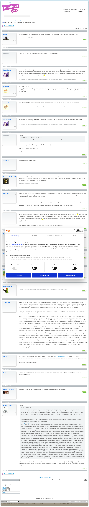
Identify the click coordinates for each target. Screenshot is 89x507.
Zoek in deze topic (83, 28)
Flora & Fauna (23, 20)
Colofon (56, 503)
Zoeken (27, 15)
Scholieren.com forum (9, 20)
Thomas (6, 160)
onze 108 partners (17, 244)
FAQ (12, 15)
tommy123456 (8, 405)
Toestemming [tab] (15, 235)
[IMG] (3, 489)
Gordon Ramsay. (8, 389)
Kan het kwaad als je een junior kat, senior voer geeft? (20, 22)
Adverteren (29, 503)
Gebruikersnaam (66, 9)
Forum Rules (5, 492)
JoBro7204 (6, 302)
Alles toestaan (70, 275)
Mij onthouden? (82, 9)
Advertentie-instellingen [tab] (54, 235)
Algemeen (17, 20)
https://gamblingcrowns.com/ (28, 423)
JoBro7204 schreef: (26, 407)
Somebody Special (9, 177)
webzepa (6, 356)
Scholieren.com (77, 501)
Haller (5, 373)
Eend (5, 34)
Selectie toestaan (44, 275)
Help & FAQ (63, 503)
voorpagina (9, 2)
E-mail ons (70, 501)
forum (14, 2)
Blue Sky (6, 193)
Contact (69, 503)
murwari (6, 86)
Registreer (7, 15)
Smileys (4, 488)
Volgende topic (47, 477)
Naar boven (85, 501)
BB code (4, 487)
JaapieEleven (7, 286)
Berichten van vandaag (19, 15)
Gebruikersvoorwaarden (46, 503)
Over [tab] (74, 235)
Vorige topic (40, 477)
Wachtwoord (67, 11)
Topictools (77, 28)
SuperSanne (7, 70)
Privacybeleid (36, 503)
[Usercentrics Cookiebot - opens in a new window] (75, 230)
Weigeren (19, 275)
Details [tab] (34, 235)
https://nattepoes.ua (60, 356)
